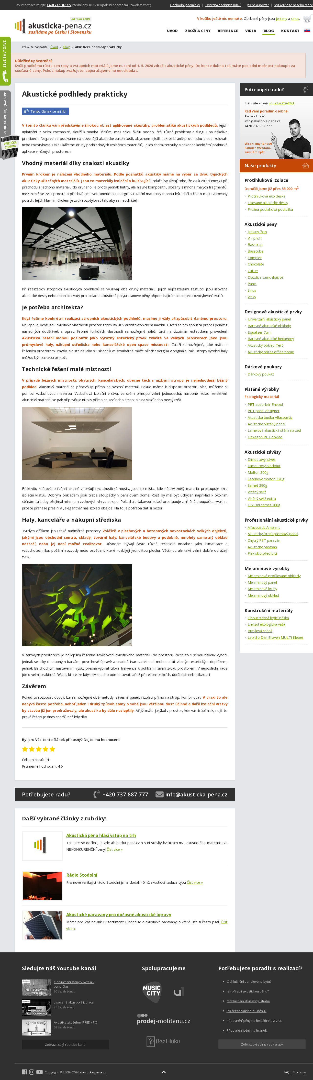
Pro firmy (299, 1072)
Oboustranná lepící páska (268, 617)
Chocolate (256, 264)
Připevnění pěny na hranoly (245, 1030)
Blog (269, 30)
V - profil (255, 238)
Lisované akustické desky (268, 202)
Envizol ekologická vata (266, 624)
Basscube (255, 251)
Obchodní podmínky (185, 5)
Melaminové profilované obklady (274, 575)
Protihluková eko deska (266, 196)
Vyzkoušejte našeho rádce (293, 5)
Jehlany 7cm (257, 231)
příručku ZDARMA (281, 103)
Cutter (253, 270)
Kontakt (290, 30)
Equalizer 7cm (259, 332)
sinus (295, 18)
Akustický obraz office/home (271, 351)
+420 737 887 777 (125, 794)
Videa (250, 30)
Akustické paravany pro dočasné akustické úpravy (118, 914)
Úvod (172, 30)
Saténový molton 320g (266, 478)
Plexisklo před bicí (262, 553)
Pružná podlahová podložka (270, 209)
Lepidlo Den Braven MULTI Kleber (275, 637)
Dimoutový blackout (264, 465)
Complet (255, 257)
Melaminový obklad (263, 595)
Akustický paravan (262, 546)
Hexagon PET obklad (265, 436)
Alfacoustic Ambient (264, 527)
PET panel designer (263, 410)
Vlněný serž (257, 491)
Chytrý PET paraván (264, 540)
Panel (252, 283)
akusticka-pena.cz (93, 1072)
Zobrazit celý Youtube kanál (65, 1044)
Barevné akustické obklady (269, 325)
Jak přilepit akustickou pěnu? (246, 991)
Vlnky (252, 296)
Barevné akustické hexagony (271, 338)
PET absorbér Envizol (265, 404)
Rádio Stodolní (81, 875)
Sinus (252, 290)
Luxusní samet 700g (264, 504)
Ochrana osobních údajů (223, 5)
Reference (228, 30)
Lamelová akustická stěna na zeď (274, 430)
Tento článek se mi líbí (45, 111)
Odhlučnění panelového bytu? (247, 981)
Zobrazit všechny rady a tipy (262, 1044)
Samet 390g (257, 485)
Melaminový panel (262, 582)
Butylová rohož (260, 630)
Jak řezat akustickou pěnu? (244, 1011)
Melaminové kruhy (262, 588)
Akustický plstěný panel (266, 423)
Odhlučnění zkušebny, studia (246, 1001)
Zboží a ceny (198, 30)
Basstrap (255, 244)
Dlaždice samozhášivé (265, 277)
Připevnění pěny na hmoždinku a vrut (252, 1020)
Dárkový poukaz (261, 374)
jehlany (281, 18)
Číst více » (115, 849)
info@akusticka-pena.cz (196, 794)
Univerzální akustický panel (269, 319)
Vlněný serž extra (262, 498)
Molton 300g (258, 472)
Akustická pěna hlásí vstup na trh (101, 835)
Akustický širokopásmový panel (273, 533)
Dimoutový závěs (262, 459)
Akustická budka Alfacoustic (270, 417)
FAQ (287, 1072)
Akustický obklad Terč (265, 345)
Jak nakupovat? (258, 5)
